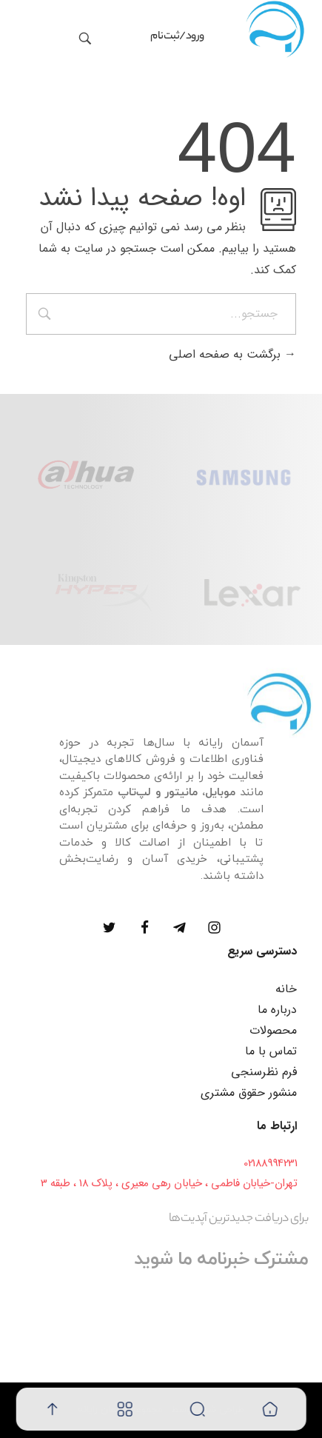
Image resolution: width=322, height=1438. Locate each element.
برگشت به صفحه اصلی (232, 354)
